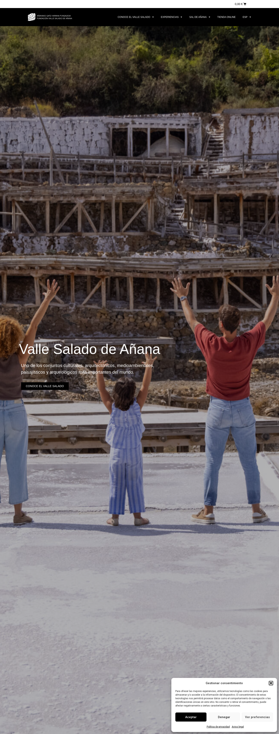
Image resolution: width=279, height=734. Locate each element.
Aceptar (191, 717)
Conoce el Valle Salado (136, 17)
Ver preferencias (257, 717)
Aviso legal (238, 726)
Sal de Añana (199, 17)
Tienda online (226, 17)
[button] (271, 683)
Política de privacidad (218, 726)
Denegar (224, 717)
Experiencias (171, 17)
